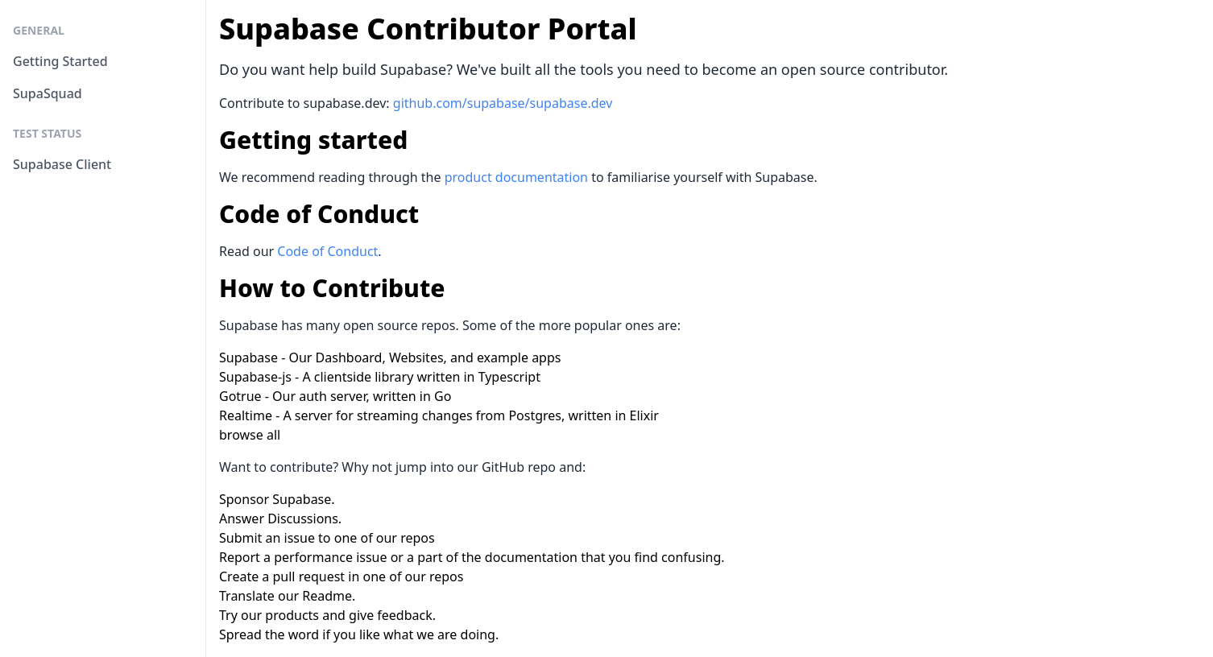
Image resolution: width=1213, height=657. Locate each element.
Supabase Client (62, 164)
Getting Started (60, 61)
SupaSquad (47, 93)
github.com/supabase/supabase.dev (503, 103)
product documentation (516, 177)
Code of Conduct (327, 251)
